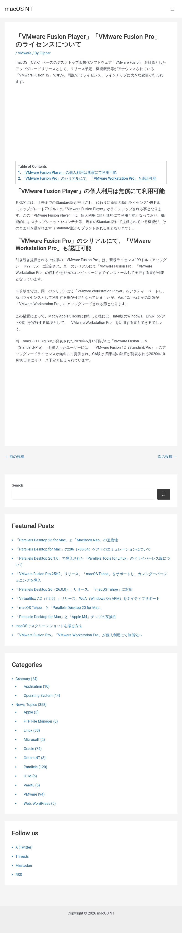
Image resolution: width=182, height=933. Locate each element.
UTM (27, 776)
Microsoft (31, 739)
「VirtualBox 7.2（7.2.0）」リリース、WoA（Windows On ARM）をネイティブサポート (88, 598)
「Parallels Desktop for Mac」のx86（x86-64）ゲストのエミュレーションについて (83, 549)
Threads (22, 856)
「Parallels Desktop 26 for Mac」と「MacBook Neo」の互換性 (67, 540)
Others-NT (32, 758)
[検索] (163, 494)
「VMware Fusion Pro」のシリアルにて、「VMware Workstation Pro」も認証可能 (89, 178)
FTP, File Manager (38, 721)
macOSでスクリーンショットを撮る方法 (49, 626)
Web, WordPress (37, 803)
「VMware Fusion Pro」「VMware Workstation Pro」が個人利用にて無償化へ (79, 635)
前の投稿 (14, 457)
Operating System (38, 695)
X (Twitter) (24, 847)
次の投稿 (167, 457)
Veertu (29, 785)
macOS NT (19, 8)
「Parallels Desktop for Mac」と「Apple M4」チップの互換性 (66, 617)
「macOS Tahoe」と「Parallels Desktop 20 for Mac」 (59, 607)
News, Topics (26, 704)
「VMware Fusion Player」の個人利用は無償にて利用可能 (69, 172)
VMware (24, 53)
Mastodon (24, 865)
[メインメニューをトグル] (172, 9)
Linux (28, 730)
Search (17, 485)
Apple (28, 712)
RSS (19, 875)
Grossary (23, 679)
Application (33, 686)
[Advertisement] (91, 123)
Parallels (31, 767)
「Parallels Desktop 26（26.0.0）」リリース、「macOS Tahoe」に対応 (74, 589)
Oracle (29, 749)
